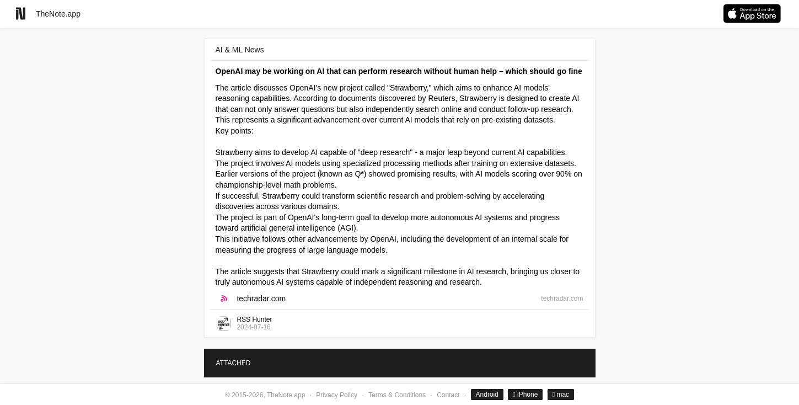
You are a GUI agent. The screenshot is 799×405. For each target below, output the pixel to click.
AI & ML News (240, 49)
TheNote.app (58, 13)
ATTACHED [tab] (233, 363)
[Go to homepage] (20, 13)
